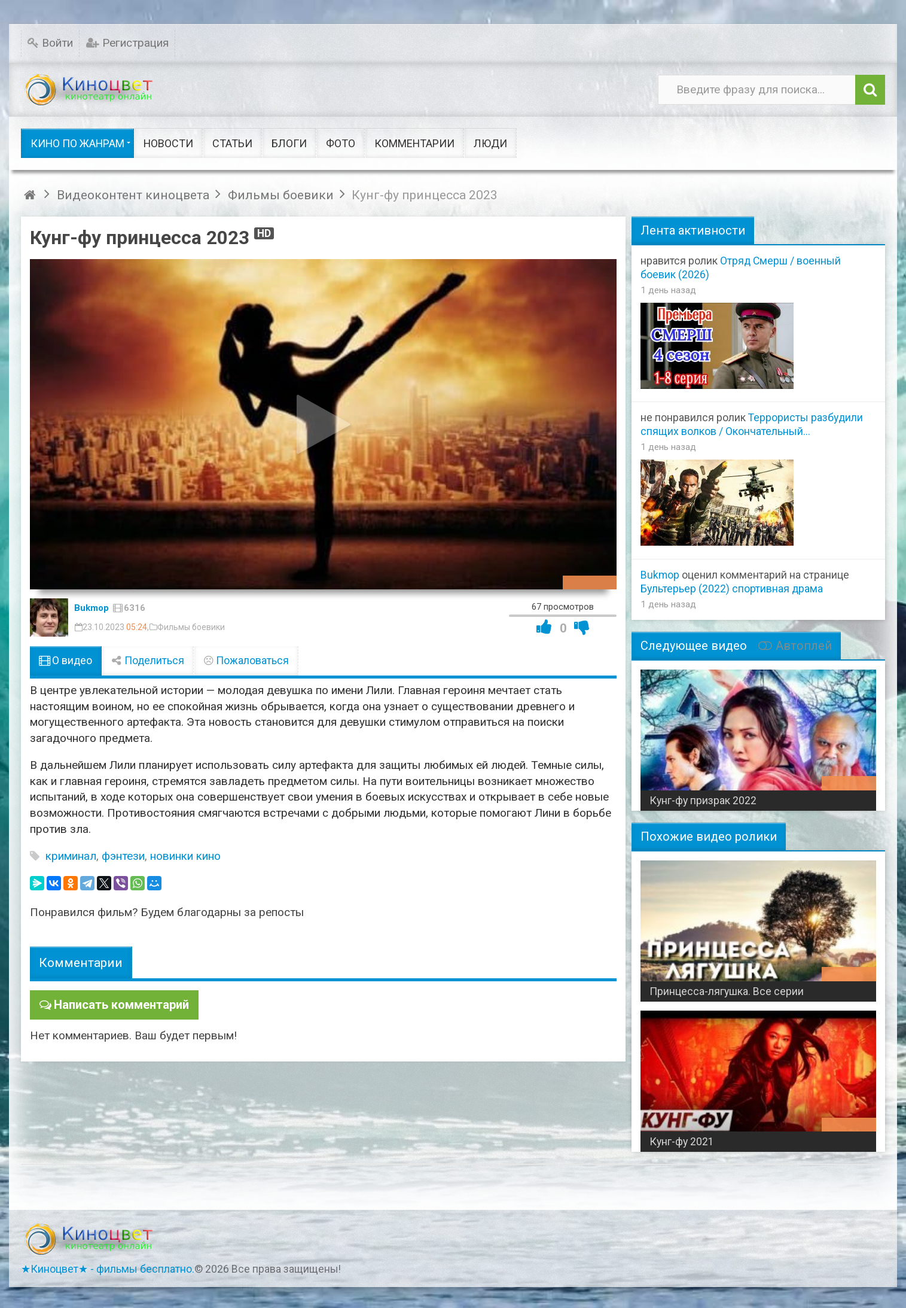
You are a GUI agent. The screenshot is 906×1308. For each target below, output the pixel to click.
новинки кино (185, 856)
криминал (70, 856)
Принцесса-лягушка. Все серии (726, 991)
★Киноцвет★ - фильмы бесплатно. (107, 1269)
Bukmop (91, 608)
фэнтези (123, 856)
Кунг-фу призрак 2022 (702, 801)
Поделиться (147, 661)
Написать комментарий (118, 1004)
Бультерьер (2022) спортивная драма (731, 589)
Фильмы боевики (191, 627)
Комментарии (81, 962)
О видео (65, 661)
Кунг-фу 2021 (681, 1142)
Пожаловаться (246, 661)
